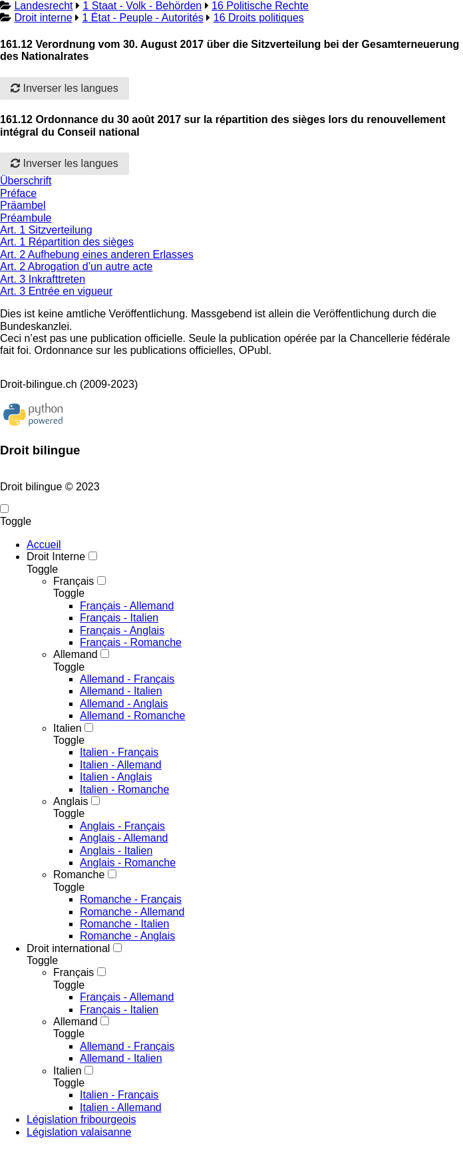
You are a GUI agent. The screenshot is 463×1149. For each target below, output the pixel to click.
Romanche (78, 874)
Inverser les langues (64, 88)
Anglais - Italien (116, 850)
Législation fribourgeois (81, 1119)
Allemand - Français (127, 679)
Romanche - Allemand (132, 911)
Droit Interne (56, 556)
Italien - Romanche (124, 789)
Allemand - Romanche (132, 715)
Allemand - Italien (121, 691)
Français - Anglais (122, 630)
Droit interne (43, 17)
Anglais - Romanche (128, 862)
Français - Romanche (131, 642)
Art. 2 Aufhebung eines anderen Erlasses (97, 254)
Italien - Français (119, 752)
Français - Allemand (127, 605)
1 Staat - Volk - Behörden (142, 5)
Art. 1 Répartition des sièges (67, 241)
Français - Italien (119, 617)
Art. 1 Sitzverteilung (46, 230)
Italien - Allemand (121, 764)
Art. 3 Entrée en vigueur (56, 291)
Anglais (70, 801)
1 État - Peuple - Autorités (143, 17)
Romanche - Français (131, 899)
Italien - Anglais (116, 776)
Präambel (22, 205)
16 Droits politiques (259, 17)
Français (73, 581)
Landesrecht (43, 5)
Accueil (44, 544)
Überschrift (25, 180)
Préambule (25, 218)
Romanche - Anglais (127, 935)
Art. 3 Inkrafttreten (42, 279)
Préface (18, 193)
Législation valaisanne (79, 1132)
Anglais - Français (122, 826)
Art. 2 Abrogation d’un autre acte (76, 266)
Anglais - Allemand (124, 838)
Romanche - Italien (124, 923)
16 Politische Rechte (260, 5)
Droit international (68, 948)
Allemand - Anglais (124, 703)
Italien (67, 728)
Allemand (75, 654)
